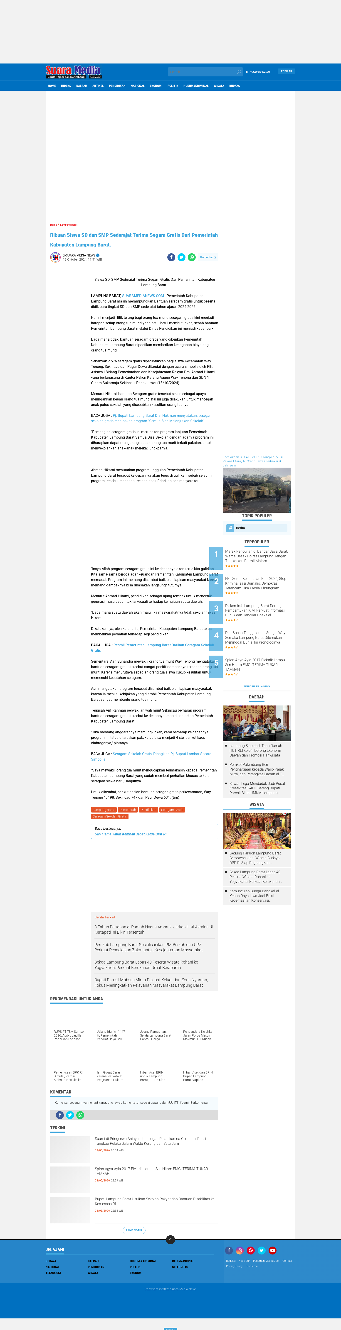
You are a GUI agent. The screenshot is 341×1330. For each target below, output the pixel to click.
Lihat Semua (134, 1241)
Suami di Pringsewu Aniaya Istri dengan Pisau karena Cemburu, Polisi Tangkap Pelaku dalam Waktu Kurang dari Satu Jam (154, 1159)
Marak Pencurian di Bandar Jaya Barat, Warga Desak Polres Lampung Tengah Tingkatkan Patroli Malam (260, 556)
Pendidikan (117, 86)
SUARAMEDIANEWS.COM (143, 305)
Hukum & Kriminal (143, 1272)
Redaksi (231, 1272)
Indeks (66, 86)
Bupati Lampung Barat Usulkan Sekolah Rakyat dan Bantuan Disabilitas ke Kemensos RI (155, 1215)
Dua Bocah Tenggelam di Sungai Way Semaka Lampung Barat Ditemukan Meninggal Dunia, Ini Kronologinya (260, 625)
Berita (240, 528)
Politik (173, 86)
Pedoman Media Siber (271, 1272)
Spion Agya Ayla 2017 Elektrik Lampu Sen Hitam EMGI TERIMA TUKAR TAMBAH (156, 1185)
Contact (231, 1278)
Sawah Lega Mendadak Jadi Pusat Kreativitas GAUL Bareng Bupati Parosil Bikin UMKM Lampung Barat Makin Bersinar (257, 767)
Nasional (138, 86)
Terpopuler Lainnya (257, 665)
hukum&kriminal (196, 86)
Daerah (81, 86)
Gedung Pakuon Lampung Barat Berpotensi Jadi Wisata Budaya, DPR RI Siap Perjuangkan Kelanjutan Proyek (255, 837)
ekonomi (156, 86)
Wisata (219, 86)
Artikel (98, 86)
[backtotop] (170, 1251)
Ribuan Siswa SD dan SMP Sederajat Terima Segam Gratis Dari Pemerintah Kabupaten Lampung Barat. (131, 243)
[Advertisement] (170, 31)
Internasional (183, 1272)
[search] (205, 71)
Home (52, 86)
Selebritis (180, 1278)
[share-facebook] (171, 267)
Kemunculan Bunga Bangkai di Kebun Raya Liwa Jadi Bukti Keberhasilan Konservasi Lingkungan (254, 875)
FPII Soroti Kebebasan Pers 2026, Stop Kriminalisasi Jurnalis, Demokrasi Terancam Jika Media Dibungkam (263, 579)
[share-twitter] (181, 267)
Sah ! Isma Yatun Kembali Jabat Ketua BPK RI (131, 846)
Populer (286, 71)
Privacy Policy (250, 1278)
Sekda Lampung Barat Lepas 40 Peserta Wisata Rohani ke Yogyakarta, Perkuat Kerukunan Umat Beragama (255, 856)
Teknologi (53, 1284)
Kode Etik (246, 1272)
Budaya (234, 86)
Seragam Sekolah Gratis (110, 828)
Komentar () (208, 267)
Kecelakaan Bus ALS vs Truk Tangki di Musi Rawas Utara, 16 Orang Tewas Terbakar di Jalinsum (253, 461)
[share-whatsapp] (192, 267)
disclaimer (270, 1278)
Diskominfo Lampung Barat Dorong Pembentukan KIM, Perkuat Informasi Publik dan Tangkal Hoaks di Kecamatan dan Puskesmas (262, 602)
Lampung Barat (104, 820)
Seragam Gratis (175, 820)
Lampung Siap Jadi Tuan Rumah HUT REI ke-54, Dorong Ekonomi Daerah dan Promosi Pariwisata (256, 729)
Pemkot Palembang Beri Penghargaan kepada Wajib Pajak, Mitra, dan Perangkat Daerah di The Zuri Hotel (258, 748)
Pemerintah (129, 820)
